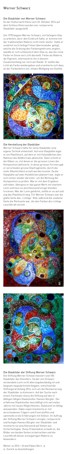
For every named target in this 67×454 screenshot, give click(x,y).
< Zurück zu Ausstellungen (18, 449)
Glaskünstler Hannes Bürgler (37, 398)
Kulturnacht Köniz (21, 21)
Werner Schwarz (16, 8)
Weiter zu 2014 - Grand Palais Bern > (24, 445)
